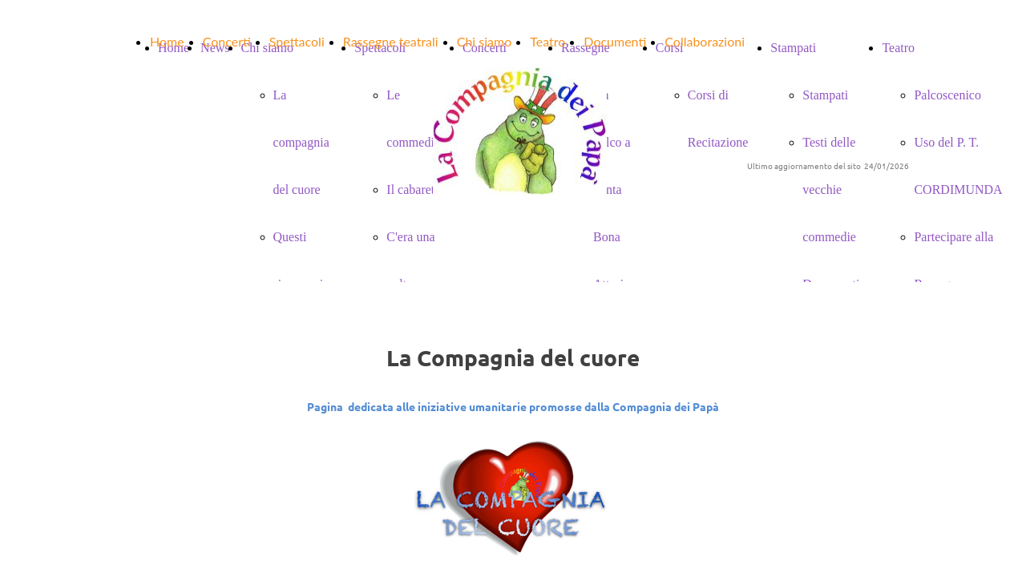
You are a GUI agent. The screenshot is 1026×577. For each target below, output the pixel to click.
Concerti (227, 41)
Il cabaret (410, 189)
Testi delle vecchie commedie (829, 189)
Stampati (825, 95)
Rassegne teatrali (390, 41)
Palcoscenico (947, 95)
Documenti (615, 41)
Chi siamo (484, 41)
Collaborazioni (704, 41)
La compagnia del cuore (301, 142)
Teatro (547, 41)
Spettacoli (297, 41)
